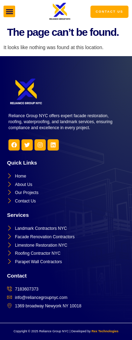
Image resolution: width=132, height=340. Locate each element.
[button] (9, 11)
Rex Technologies (105, 331)
